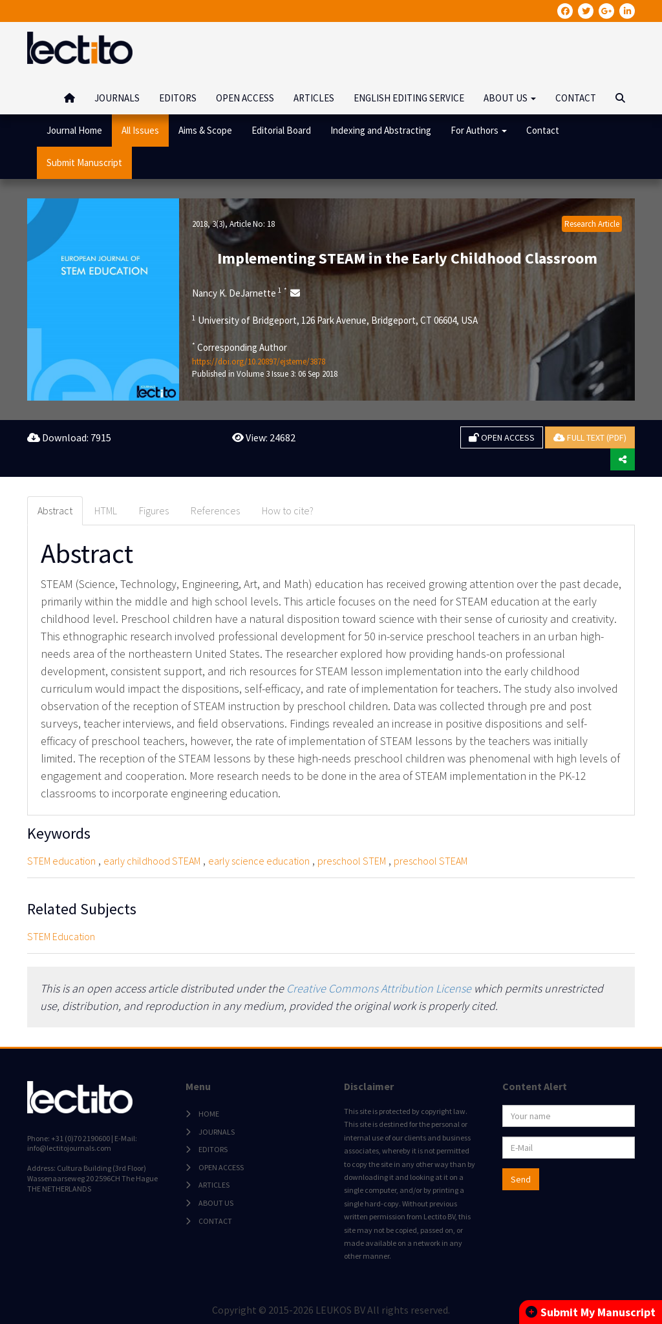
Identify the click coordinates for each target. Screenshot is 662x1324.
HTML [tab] (105, 510)
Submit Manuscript (84, 162)
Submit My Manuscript (591, 1312)
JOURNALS (117, 98)
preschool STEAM (430, 860)
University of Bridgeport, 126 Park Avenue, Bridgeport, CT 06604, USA (335, 319)
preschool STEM (351, 860)
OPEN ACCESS (245, 98)
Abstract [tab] (54, 510)
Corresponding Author (239, 347)
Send (521, 1179)
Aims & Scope (205, 130)
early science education (259, 860)
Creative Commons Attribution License (378, 988)
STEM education (61, 860)
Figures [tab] (154, 510)
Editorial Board (281, 130)
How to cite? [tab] (288, 510)
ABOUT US (215, 1203)
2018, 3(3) (208, 223)
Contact (542, 130)
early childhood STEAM (151, 860)
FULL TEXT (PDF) (589, 437)
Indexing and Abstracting (380, 130)
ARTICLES (314, 98)
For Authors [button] (479, 130)
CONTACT (575, 98)
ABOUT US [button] (510, 98)
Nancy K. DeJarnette (239, 292)
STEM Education (61, 936)
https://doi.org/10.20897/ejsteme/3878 (258, 361)
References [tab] (215, 510)
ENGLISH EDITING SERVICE (409, 98)
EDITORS (178, 98)
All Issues (140, 130)
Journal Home (74, 130)
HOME (208, 1114)
